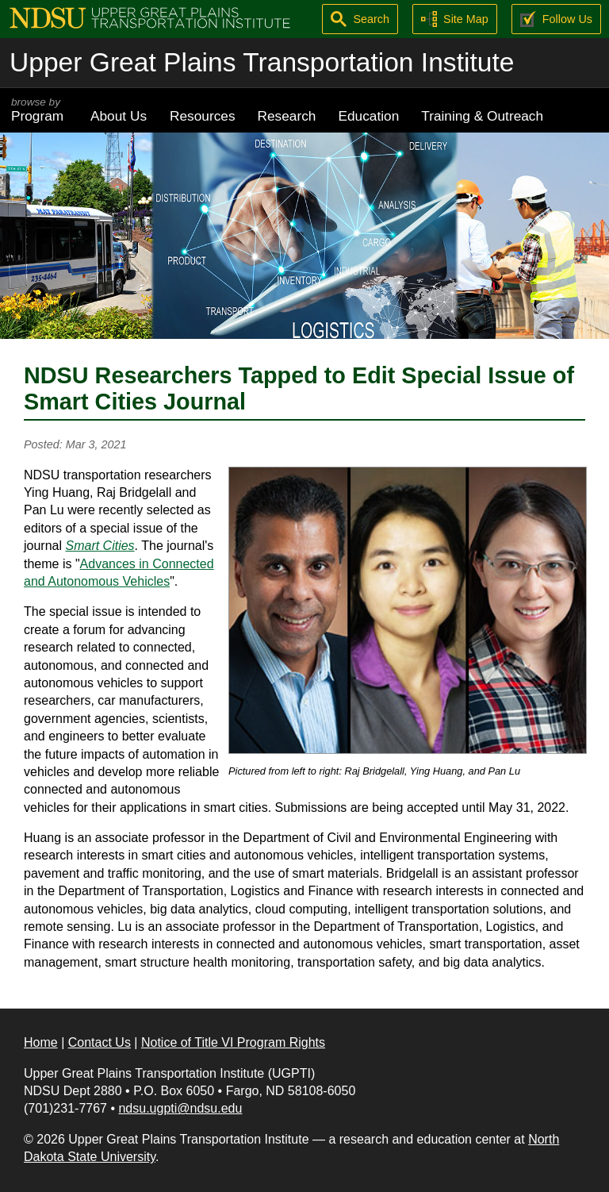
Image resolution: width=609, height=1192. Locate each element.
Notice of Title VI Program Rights (233, 1042)
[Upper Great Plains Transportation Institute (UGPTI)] (150, 17)
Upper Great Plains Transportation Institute (262, 62)
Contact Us (99, 1042)
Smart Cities (99, 545)
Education (368, 116)
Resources (203, 116)
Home (41, 1042)
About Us (118, 116)
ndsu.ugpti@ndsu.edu (180, 1108)
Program (39, 110)
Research (287, 116)
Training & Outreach (482, 116)
